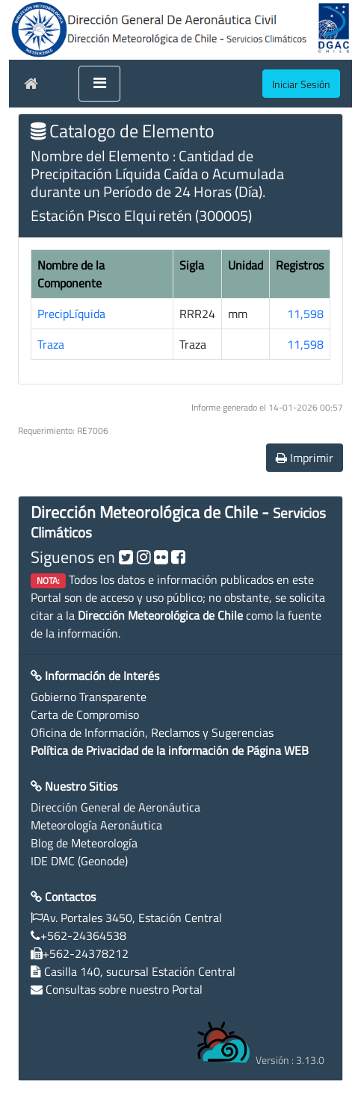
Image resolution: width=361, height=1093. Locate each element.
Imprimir (304, 458)
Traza (50, 344)
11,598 (305, 314)
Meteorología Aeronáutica (96, 825)
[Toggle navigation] (99, 84)
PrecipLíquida (71, 314)
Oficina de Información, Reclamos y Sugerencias (152, 732)
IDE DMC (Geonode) (79, 861)
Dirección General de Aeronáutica (115, 807)
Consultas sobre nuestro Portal (124, 989)
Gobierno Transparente (88, 697)
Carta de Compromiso (85, 714)
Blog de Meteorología (84, 843)
